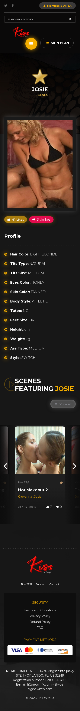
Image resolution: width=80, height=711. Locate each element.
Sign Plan (57, 43)
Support (41, 584)
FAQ (40, 628)
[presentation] (5, 466)
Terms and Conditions (40, 610)
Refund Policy (40, 622)
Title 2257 (26, 584)
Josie (38, 497)
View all (63, 404)
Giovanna (25, 497)
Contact (54, 584)
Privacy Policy (40, 616)
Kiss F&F (23, 482)
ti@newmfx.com (39, 684)
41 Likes (15, 219)
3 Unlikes (41, 219)
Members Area (57, 5)
